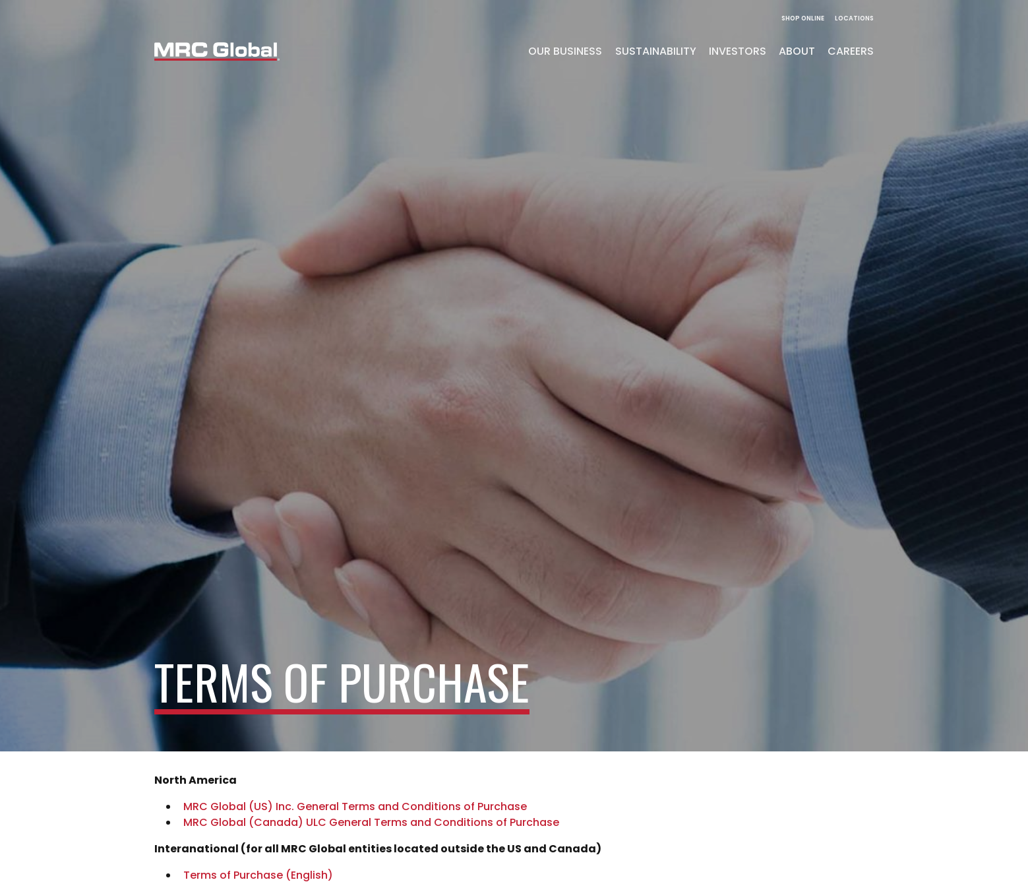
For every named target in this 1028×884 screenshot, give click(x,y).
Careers (851, 51)
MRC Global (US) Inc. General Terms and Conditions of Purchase (355, 806)
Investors (737, 51)
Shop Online (802, 18)
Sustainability (655, 51)
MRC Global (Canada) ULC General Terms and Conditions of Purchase (371, 822)
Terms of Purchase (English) (258, 875)
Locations (854, 18)
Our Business (565, 51)
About (797, 51)
